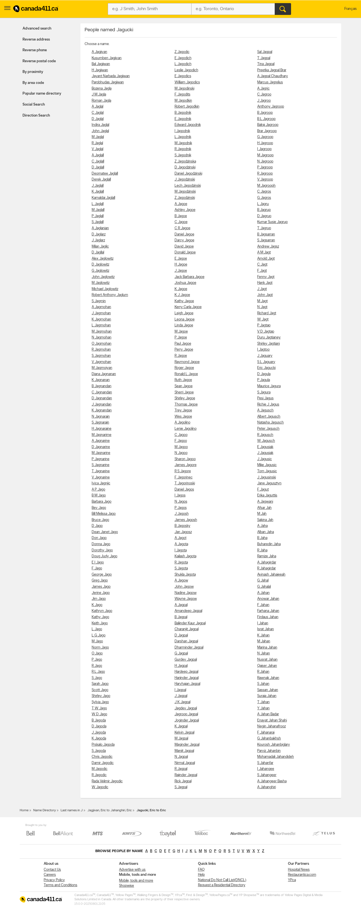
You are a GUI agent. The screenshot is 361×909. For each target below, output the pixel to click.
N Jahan (263, 653)
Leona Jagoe (185, 319)
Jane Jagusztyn (269, 483)
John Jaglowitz (103, 277)
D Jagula (263, 374)
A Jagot (180, 538)
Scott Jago (100, 690)
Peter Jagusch (268, 429)
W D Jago (99, 714)
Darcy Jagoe (184, 240)
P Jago (97, 659)
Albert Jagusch (268, 416)
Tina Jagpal (265, 64)
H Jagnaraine (101, 429)
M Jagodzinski (185, 191)
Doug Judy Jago (104, 556)
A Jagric (263, 88)
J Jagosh (182, 514)
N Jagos (181, 501)
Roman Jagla (101, 101)
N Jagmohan (101, 337)
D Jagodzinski (185, 167)
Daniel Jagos (184, 489)
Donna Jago (101, 544)
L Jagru (263, 204)
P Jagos (181, 508)
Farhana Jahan (268, 611)
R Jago (97, 666)
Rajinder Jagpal (186, 775)
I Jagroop (264, 149)
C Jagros (264, 191)
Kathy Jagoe (184, 301)
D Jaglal (98, 119)
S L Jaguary (266, 362)
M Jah (262, 514)
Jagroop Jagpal (186, 714)
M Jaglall (98, 210)
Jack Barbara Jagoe (189, 277)
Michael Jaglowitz (105, 289)
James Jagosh (186, 520)
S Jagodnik (183, 155)
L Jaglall (98, 204)
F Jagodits (182, 94)
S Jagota (181, 568)
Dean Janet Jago (105, 532)
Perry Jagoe (184, 349)
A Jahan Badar (268, 714)
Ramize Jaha (266, 556)
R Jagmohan (101, 349)
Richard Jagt (266, 313)
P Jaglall (98, 216)
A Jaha (262, 526)
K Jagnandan (102, 410)
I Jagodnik (182, 131)
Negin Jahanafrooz (271, 726)
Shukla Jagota (185, 574)
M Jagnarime (101, 435)
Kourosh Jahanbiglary (273, 745)
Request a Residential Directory (221, 885)
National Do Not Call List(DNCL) (222, 880)
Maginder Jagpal (187, 745)
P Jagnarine (100, 459)
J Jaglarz (98, 240)
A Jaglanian (100, 228)
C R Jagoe (182, 228)
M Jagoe (181, 331)
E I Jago (98, 562)
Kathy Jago (100, 617)
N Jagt (262, 307)
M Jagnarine (101, 453)
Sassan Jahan (267, 690)
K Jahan (263, 635)
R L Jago (98, 672)
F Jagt (262, 271)
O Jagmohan (101, 344)
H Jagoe (181, 264)
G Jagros (264, 198)
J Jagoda (99, 732)
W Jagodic (100, 787)
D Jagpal (181, 635)
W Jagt (262, 319)
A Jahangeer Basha (272, 781)
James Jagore (186, 465)
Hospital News (299, 870)
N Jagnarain (101, 416)
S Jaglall (98, 222)
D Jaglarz (98, 234)
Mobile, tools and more (136, 881)
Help (201, 875)
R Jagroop (265, 173)
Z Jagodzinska (185, 161)
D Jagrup (264, 216)
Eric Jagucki (266, 368)
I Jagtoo (263, 349)
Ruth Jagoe (183, 380)
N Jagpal (181, 757)
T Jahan (263, 702)
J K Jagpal (182, 702)
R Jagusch (265, 435)
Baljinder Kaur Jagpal (190, 623)
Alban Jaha (265, 532)
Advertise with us (132, 870)
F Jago (97, 568)
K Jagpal (181, 726)
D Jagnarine (101, 447)
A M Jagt (264, 252)
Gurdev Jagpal (186, 659)
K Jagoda (99, 738)
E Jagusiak (265, 447)
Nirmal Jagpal (185, 763)
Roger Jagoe (184, 368)
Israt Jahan (265, 629)
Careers (50, 875)
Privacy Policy (54, 880)
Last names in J (72, 810)
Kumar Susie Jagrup (272, 222)
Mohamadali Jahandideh (275, 757)
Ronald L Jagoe (186, 374)
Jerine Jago (101, 593)
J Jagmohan (101, 313)
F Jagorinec (184, 477)
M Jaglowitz (100, 283)
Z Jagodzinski (185, 198)
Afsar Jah (264, 508)
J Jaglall (98, 186)
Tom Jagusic (267, 471)
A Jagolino (182, 422)
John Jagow (184, 587)
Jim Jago (99, 599)
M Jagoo (181, 447)
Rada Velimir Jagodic (107, 781)
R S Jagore (183, 471)
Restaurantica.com (302, 875)
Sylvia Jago (100, 702)
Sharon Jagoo (185, 459)
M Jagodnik (183, 143)
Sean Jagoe (184, 386)
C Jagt (262, 264)
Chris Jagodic (102, 757)
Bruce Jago (100, 520)
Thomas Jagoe (186, 404)
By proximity (33, 72)
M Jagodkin (183, 101)
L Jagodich (183, 64)
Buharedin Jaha (269, 544)
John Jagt (265, 295)
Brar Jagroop (267, 131)
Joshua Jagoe (185, 283)
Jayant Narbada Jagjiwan (111, 76)
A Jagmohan (101, 307)
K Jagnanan (101, 380)
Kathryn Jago (102, 611)
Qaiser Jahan (267, 666)
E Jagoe (181, 258)
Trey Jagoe (183, 410)
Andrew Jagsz (268, 246)
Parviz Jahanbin (269, 751)
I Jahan (262, 623)
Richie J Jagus (268, 404)
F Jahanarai (265, 732)
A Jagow (181, 580)
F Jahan (263, 605)
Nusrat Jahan (267, 659)
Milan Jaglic (100, 246)
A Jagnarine (101, 441)
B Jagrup (264, 210)
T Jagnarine (101, 471)
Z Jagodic (182, 52)
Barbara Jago (101, 501)
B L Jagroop (266, 119)
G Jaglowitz (100, 271)
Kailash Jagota (185, 556)
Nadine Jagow (186, 593)
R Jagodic (99, 775)
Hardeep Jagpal (186, 672)
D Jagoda (99, 726)
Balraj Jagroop (267, 125)
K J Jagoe (182, 295)
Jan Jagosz (183, 532)
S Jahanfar (265, 763)
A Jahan (263, 593)
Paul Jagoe (183, 344)
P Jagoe (181, 337)
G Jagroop (265, 137)
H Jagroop (265, 143)
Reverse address (36, 39)
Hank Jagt (264, 283)
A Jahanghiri (266, 787)
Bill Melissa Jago (104, 514)
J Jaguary (264, 356)
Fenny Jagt (265, 277)
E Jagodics (183, 76)
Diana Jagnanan (104, 374)
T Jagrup (264, 228)
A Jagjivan (99, 52)
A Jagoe (181, 204)
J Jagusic (264, 459)
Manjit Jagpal (184, 751)
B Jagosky (182, 526)
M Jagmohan (102, 331)
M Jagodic (99, 769)
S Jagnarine (100, 465)
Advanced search (37, 28)
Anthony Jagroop (270, 106)
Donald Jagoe (185, 252)
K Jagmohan (101, 319)
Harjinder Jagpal (187, 678)
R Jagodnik (183, 149)
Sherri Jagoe (184, 392)
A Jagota (181, 544)
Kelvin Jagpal (184, 732)
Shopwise (126, 886)
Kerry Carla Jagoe (188, 307)
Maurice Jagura (269, 386)
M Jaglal (98, 137)
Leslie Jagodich (186, 70)
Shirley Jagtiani (268, 344)
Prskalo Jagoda (103, 745)
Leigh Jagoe (184, 313)
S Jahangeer (266, 775)
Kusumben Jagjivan (107, 58)
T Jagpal (263, 58)
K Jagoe (181, 289)
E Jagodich (183, 58)
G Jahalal (264, 587)
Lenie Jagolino (186, 429)
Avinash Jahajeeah (271, 574)
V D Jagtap (265, 331)
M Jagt (262, 301)
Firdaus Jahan (267, 617)
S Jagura (263, 392)
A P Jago (98, 489)
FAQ (201, 870)
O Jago (97, 653)
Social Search (34, 104)
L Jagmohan (101, 325)
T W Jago (99, 708)
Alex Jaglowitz (102, 258)
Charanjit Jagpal (187, 629)
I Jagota (181, 550)
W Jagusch (266, 441)
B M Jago (99, 495)
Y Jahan (263, 708)
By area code (33, 83)
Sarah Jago (100, 684)
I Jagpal (180, 690)
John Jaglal (100, 131)
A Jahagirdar (266, 562)
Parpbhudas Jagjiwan (108, 82)
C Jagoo (181, 435)
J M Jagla (99, 94)
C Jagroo (264, 94)
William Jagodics (187, 82)
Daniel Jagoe (184, 234)
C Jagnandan (102, 392)
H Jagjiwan (100, 70)
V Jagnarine (101, 477)
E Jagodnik (183, 119)
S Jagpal (181, 787)
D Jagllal (98, 252)
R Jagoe (181, 356)
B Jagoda (99, 720)
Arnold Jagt (266, 258)
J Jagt (262, 289)
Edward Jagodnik (188, 125)
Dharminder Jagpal (189, 647)
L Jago (97, 629)
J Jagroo (264, 101)
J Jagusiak (265, 453)
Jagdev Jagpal (186, 708)
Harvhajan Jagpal (187, 684)
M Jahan (263, 641)
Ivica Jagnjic (101, 483)
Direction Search (36, 115)
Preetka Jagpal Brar (271, 70)
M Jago (97, 641)
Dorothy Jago (102, 550)
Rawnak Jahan (268, 678)
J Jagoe (181, 271)
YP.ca (292, 880)
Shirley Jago (101, 696)
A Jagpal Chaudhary (272, 76)
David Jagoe (184, 246)
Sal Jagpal (264, 52)
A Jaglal (97, 106)
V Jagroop (265, 179)
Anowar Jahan (268, 599)
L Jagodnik (183, 137)
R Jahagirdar (266, 568)
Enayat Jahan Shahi (272, 720)
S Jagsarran (266, 240)
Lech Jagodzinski (188, 186)
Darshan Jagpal (186, 641)
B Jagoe (181, 216)
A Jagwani (265, 501)
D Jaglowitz (100, 264)
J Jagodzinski (185, 179)
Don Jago (99, 538)
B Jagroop (265, 113)
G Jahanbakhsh (269, 738)
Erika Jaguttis (267, 495)
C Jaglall (98, 161)
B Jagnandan (101, 386)
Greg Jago (100, 580)
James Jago (101, 587)
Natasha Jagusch (270, 422)
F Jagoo (181, 441)
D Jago (97, 526)
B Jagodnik (183, 113)
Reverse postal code (39, 61)
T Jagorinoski (185, 483)
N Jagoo (181, 453)
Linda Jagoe (184, 325)
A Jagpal (181, 605)
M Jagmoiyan (102, 368)
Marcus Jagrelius (270, 82)
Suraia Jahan (266, 696)
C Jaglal (98, 113)
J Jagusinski (266, 477)
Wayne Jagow (186, 599)
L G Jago (98, 635)
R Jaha (262, 550)
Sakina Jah (265, 520)
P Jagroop (265, 167)
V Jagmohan (101, 362)
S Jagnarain (100, 422)
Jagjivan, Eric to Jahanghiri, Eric (109, 810)
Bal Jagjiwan (101, 64)
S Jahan (263, 684)
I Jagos (180, 495)
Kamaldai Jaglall (103, 198)
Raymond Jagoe (187, 362)
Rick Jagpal (183, 781)
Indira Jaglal (100, 125)
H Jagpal (181, 666)
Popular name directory (42, 93)
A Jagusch (265, 410)
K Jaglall (98, 191)
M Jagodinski (184, 88)
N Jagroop (265, 161)
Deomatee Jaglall (105, 173)
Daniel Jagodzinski (188, 173)
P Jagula (263, 380)
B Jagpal (181, 617)
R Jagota (181, 562)
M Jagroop (265, 155)
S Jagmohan (101, 356)
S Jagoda (99, 751)
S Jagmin (99, 301)
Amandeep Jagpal (188, 611)
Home (24, 810)
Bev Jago (99, 508)
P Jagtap (263, 325)
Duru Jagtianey (269, 337)
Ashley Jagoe (185, 210)
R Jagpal (181, 769)
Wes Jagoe (183, 416)
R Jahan (263, 672)
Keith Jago (100, 623)
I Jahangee (265, 769)
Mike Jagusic (267, 465)
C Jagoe (181, 222)
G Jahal (262, 580)
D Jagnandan (102, 398)
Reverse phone (35, 50)
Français (350, 9)
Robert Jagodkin (187, 106)
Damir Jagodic (103, 763)
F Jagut (263, 489)
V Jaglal (97, 149)
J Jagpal (181, 696)
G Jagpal (181, 653)
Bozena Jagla (101, 88)
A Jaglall (98, 155)
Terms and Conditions (60, 885)
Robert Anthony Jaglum (110, 295)
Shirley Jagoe (185, 398)
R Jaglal (97, 143)
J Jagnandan (101, 404)
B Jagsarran (266, 234)
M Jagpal (181, 738)
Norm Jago (100, 647)
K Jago (97, 605)
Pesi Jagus (265, 398)
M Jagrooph (266, 186)
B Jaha (262, 538)
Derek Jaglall (101, 179)
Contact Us (52, 870)
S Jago (97, 678)
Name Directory (44, 810)
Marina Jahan (267, 647)
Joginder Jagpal (187, 720)
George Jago (102, 574)
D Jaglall (98, 167)
